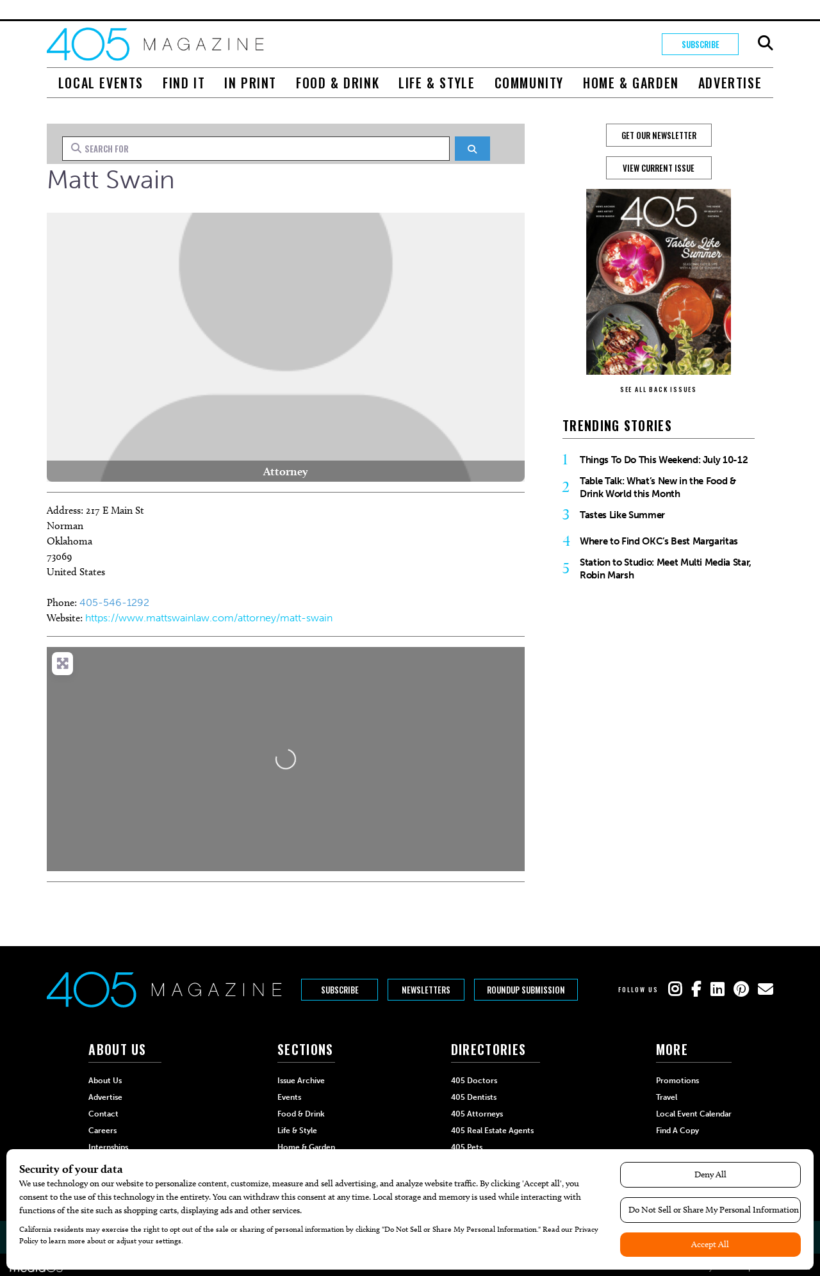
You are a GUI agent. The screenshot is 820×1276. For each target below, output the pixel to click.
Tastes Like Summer (622, 515)
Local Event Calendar (694, 1113)
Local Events (101, 82)
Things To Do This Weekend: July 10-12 (664, 460)
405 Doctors (474, 1080)
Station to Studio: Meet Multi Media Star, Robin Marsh (665, 569)
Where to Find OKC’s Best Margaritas (659, 541)
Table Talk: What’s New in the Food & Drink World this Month (658, 487)
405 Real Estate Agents (492, 1130)
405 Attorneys (477, 1113)
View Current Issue (658, 167)
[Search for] (256, 148)
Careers (102, 1130)
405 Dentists (473, 1097)
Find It (184, 82)
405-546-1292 (114, 602)
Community (529, 82)
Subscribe (700, 44)
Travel (666, 1097)
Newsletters (426, 989)
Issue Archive (301, 1080)
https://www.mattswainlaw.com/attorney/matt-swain (208, 618)
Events (289, 1097)
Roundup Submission (526, 989)
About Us (105, 1080)
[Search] (472, 148)
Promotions (677, 1080)
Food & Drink (337, 82)
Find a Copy (677, 1130)
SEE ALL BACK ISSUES (658, 389)
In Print (250, 82)
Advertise (730, 82)
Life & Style (436, 82)
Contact (103, 1113)
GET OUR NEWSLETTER (658, 135)
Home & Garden (631, 82)
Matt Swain (111, 179)
